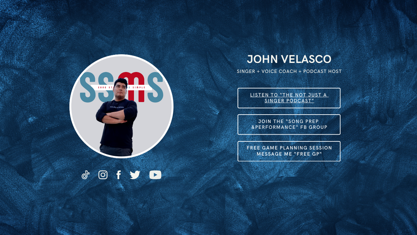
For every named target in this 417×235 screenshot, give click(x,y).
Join (264, 121)
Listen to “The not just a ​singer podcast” (289, 98)
